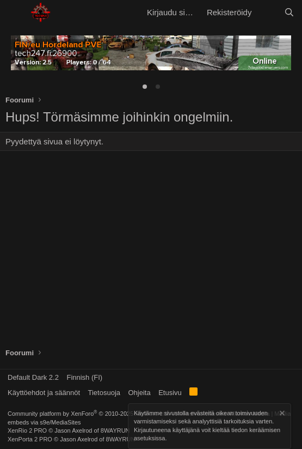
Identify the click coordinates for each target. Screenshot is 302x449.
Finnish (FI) (84, 377)
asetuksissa (149, 438)
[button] (15, 12)
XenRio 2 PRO (27, 430)
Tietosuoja (104, 393)
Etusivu (170, 393)
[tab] (144, 86)
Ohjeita (139, 393)
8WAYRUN (115, 430)
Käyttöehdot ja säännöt (44, 393)
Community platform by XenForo (89, 413)
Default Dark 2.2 (33, 377)
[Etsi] (289, 12)
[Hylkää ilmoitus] (281, 414)
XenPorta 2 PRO (30, 439)
